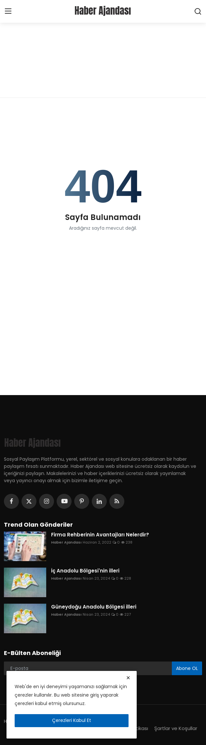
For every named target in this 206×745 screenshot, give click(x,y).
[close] (128, 677)
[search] (198, 11)
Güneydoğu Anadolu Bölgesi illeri (93, 607)
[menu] (8, 11)
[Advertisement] (103, 48)
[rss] (116, 501)
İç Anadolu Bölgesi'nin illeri (85, 571)
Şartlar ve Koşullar (175, 728)
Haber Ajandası (66, 542)
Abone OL (187, 668)
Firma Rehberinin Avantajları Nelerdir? (100, 535)
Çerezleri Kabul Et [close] (71, 720)
